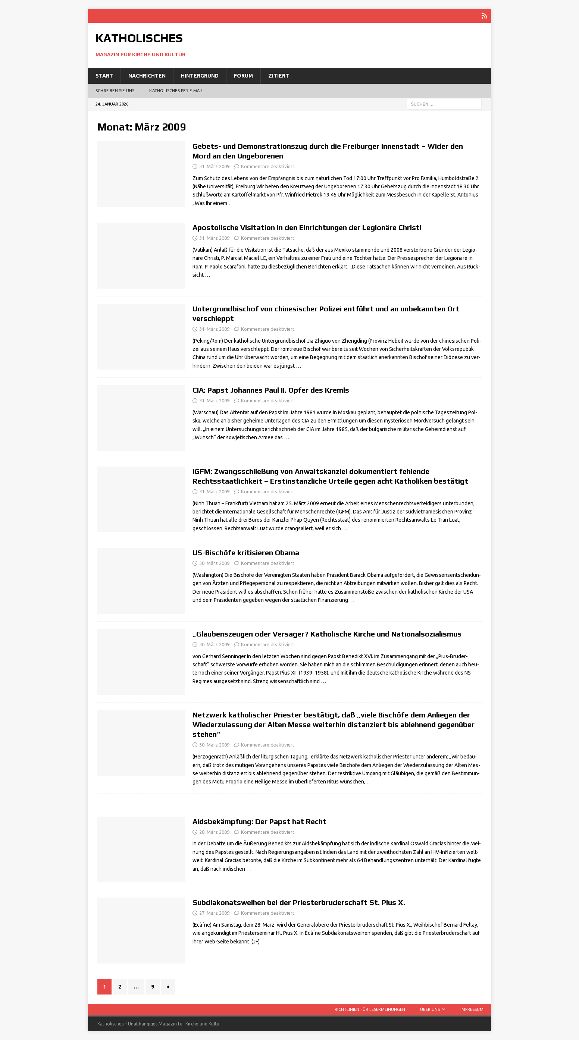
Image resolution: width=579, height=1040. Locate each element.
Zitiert (278, 75)
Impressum (471, 1009)
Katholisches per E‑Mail (176, 90)
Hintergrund (200, 75)
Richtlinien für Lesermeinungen (370, 1009)
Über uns (430, 1009)
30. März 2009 (214, 562)
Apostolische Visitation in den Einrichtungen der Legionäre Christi (307, 227)
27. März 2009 (214, 912)
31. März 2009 (214, 166)
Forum (243, 75)
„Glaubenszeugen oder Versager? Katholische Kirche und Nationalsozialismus (327, 633)
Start (104, 75)
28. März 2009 (214, 831)
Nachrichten (147, 75)
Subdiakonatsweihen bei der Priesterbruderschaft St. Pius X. (299, 902)
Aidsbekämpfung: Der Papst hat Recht (259, 821)
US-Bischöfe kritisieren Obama (246, 552)
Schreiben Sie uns (115, 90)
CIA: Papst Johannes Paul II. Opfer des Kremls (271, 389)
